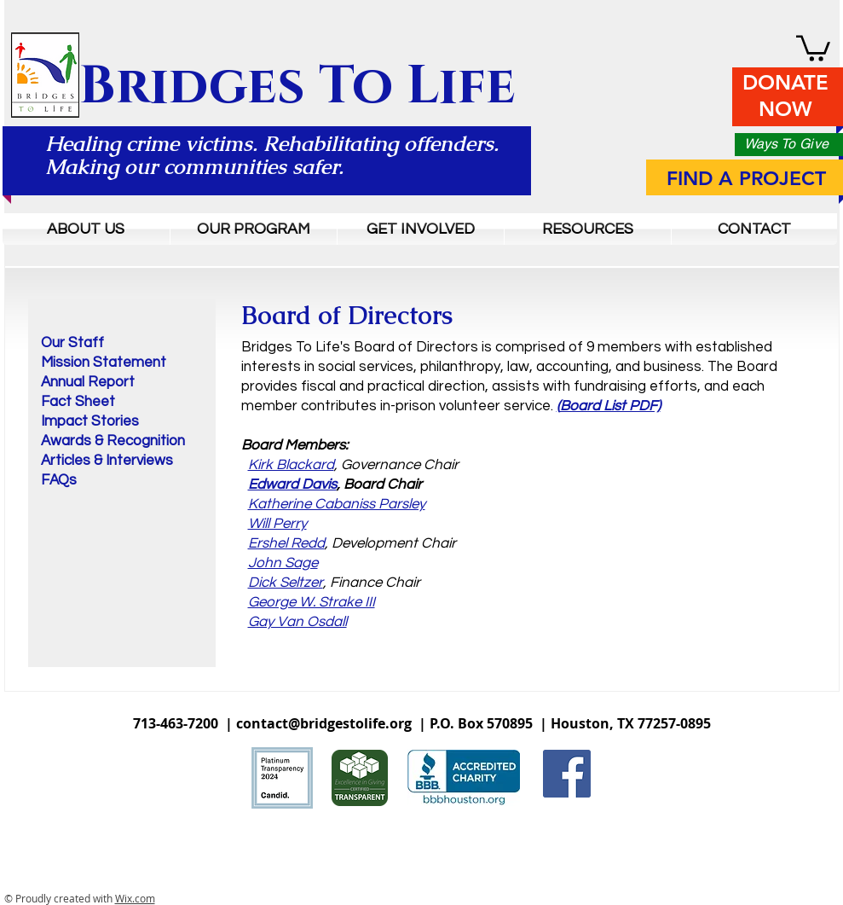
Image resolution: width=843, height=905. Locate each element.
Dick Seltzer (285, 582)
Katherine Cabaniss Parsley (336, 504)
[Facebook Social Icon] (567, 774)
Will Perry (277, 523)
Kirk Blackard (291, 465)
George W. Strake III (311, 602)
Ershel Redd (286, 543)
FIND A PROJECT (746, 178)
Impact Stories (90, 421)
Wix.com (135, 898)
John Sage (283, 563)
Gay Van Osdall (297, 621)
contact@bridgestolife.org (324, 723)
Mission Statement (103, 362)
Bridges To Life (297, 86)
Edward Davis (292, 484)
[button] (813, 46)
